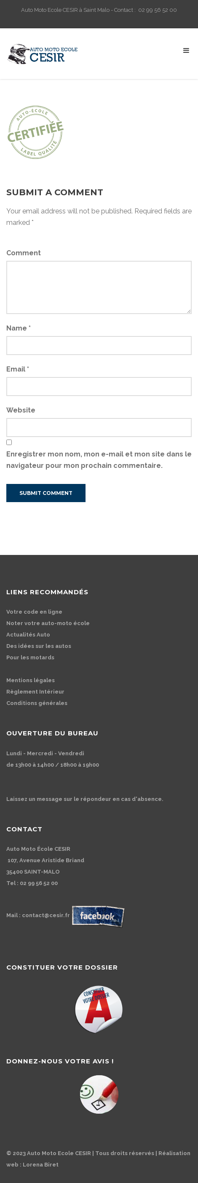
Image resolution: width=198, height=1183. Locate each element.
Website (20, 410)
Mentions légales (30, 680)
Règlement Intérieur (35, 691)
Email (17, 369)
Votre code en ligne (34, 612)
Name (18, 328)
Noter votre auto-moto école (48, 623)
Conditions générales (36, 703)
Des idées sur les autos (38, 646)
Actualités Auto (28, 634)
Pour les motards (30, 657)
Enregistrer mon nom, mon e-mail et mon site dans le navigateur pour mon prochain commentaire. (99, 460)
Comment (23, 253)
